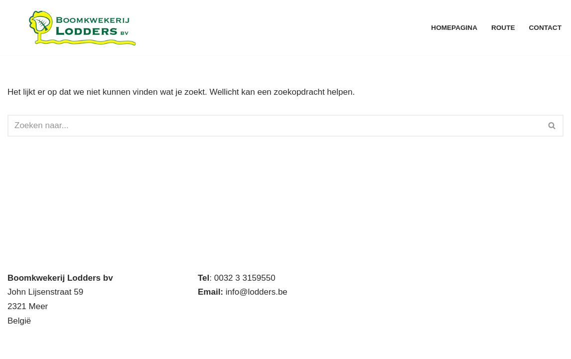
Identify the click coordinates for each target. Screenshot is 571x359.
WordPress (142, 345)
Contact (545, 27)
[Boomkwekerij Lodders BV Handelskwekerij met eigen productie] (82, 27)
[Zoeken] (274, 126)
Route (503, 27)
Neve (17, 345)
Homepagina (454, 27)
